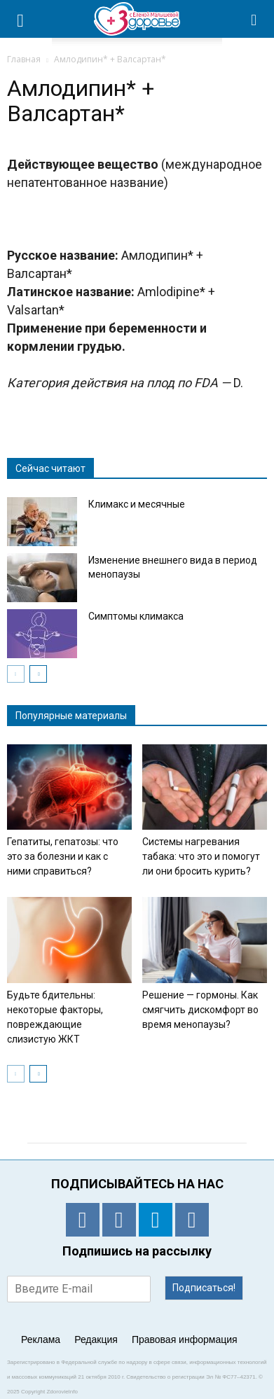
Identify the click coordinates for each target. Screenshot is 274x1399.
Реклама (40, 1339)
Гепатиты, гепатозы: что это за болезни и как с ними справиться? (62, 856)
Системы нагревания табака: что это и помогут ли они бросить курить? (201, 856)
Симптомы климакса (136, 616)
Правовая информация (185, 1339)
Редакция (96, 1339)
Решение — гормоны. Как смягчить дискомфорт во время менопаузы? (200, 1009)
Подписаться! (203, 1287)
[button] (254, 19)
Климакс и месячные (136, 504)
